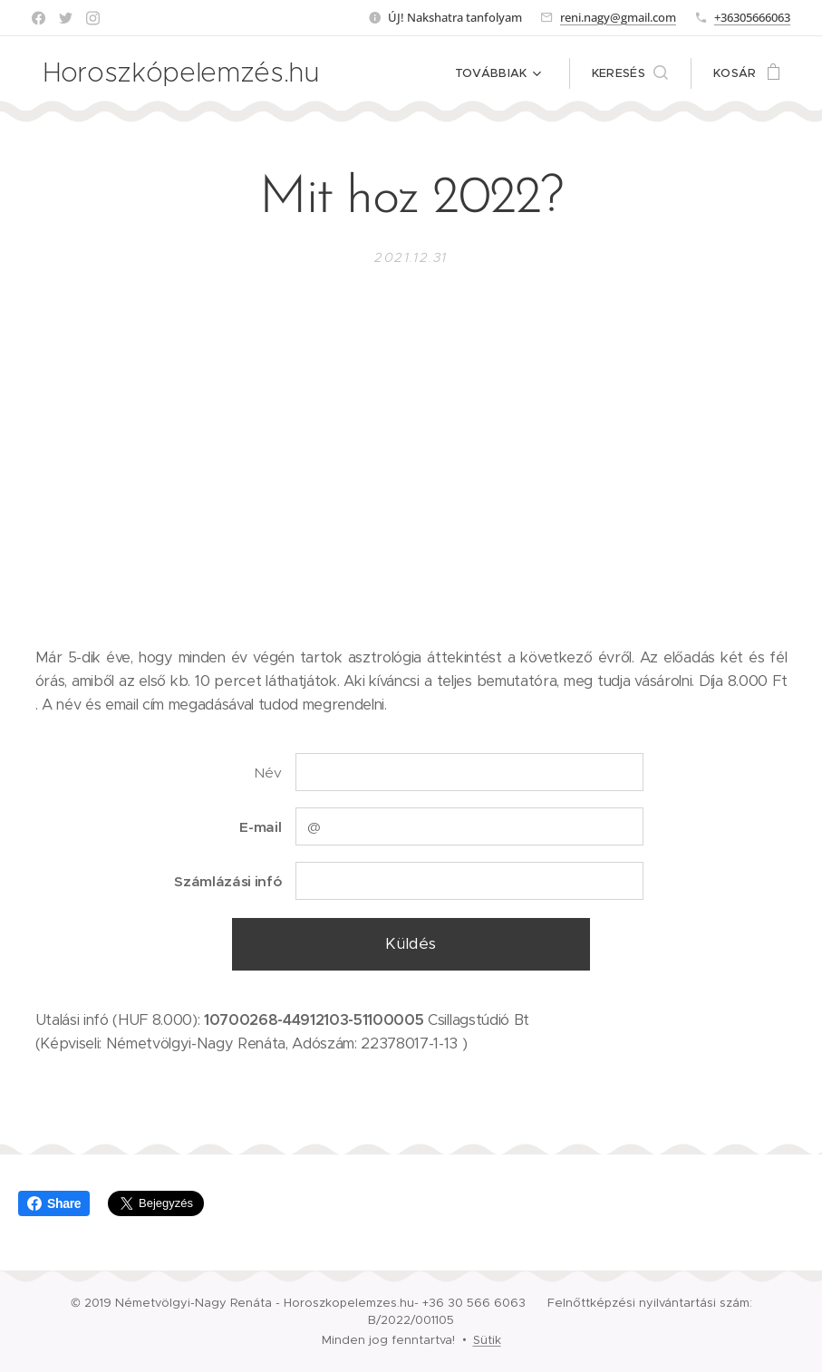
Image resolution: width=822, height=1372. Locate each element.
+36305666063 (752, 17)
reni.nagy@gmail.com (618, 17)
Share (54, 1203)
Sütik (487, 1340)
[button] (630, 73)
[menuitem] (401, 73)
